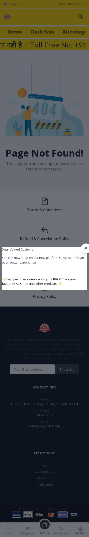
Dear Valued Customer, (18, 249)
